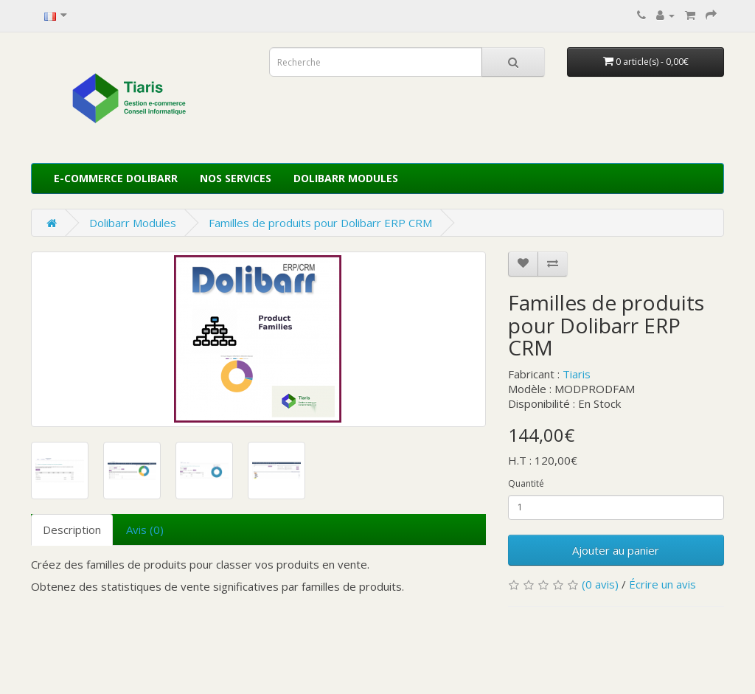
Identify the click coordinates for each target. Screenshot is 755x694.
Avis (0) (145, 529)
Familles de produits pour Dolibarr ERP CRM (320, 222)
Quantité (526, 483)
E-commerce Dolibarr (116, 178)
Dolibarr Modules (345, 178)
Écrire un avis (662, 584)
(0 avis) (600, 584)
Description (72, 529)
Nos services (235, 178)
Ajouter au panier (615, 550)
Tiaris (577, 374)
